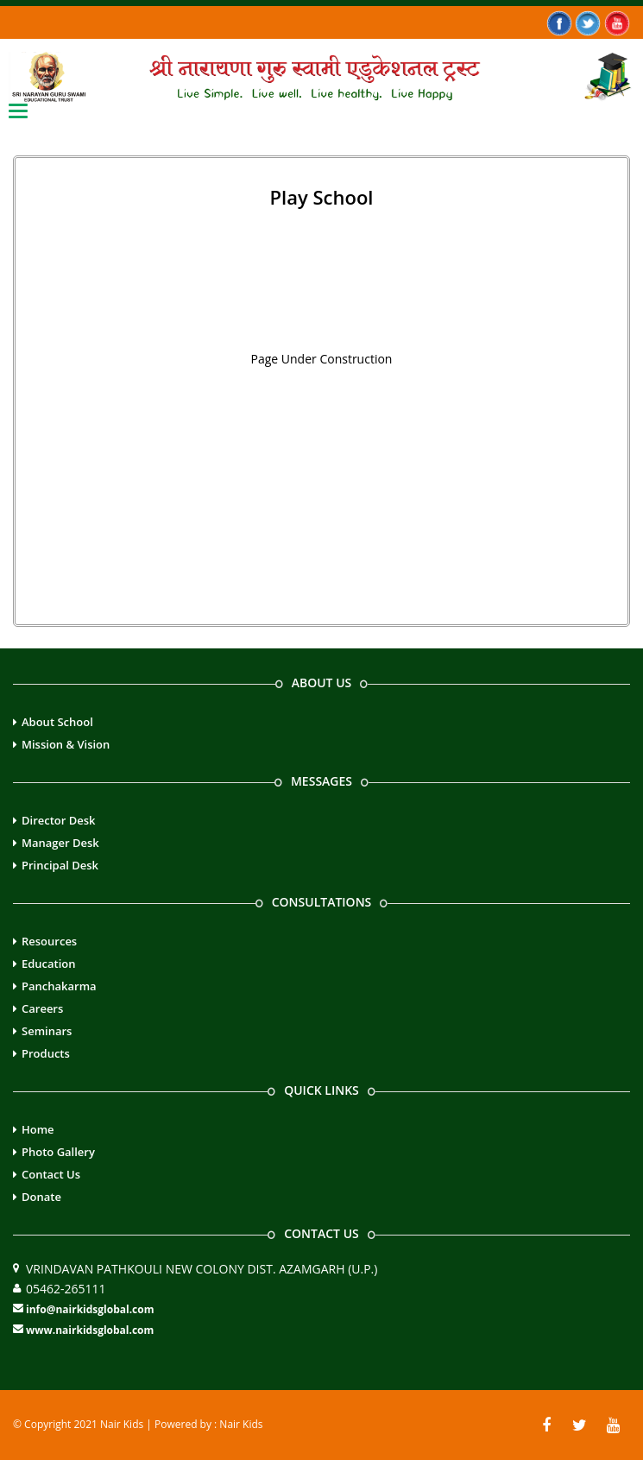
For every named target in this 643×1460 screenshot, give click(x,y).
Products (46, 1053)
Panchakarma (59, 986)
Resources (49, 941)
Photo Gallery (58, 1152)
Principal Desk (60, 865)
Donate (41, 1196)
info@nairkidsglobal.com (90, 1309)
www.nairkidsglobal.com (90, 1330)
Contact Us (51, 1174)
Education (49, 963)
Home (38, 1129)
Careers (42, 1008)
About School (57, 722)
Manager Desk (60, 842)
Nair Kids (240, 1424)
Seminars (47, 1031)
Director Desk (59, 820)
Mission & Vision (66, 744)
